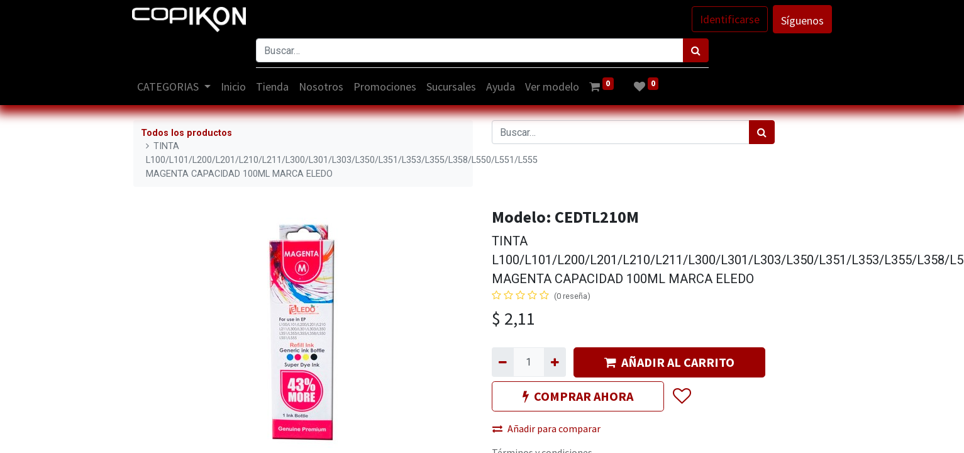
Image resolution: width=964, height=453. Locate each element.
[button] (681, 396)
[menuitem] (234, 86)
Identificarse (729, 19)
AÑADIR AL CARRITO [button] (669, 362)
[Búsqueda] (696, 50)
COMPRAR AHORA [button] (578, 396)
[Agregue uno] (555, 361)
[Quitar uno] (503, 361)
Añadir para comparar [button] (546, 428)
